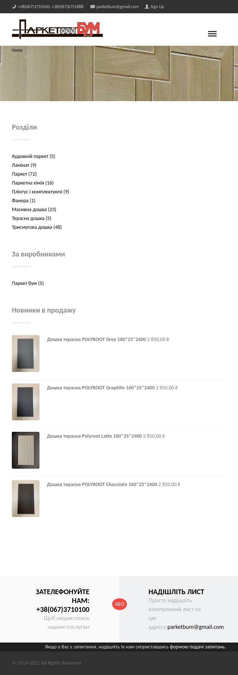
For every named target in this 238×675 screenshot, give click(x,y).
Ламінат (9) (24, 165)
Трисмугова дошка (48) (37, 227)
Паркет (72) (24, 174)
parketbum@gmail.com (196, 626)
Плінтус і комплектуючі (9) (40, 192)
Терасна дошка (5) (31, 218)
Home (17, 50)
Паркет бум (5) (28, 283)
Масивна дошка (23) (34, 209)
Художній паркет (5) (33, 156)
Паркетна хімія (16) (33, 183)
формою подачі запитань (197, 647)
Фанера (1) (23, 200)
